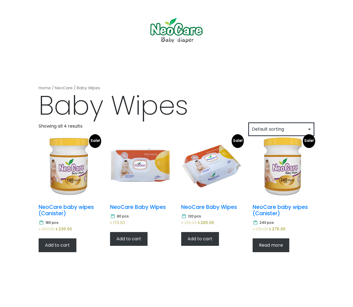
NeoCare (64, 88)
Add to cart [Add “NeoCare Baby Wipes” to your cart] (128, 239)
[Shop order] (281, 129)
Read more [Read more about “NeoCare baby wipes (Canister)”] (271, 245)
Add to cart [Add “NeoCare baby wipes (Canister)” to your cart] (57, 245)
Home (45, 88)
